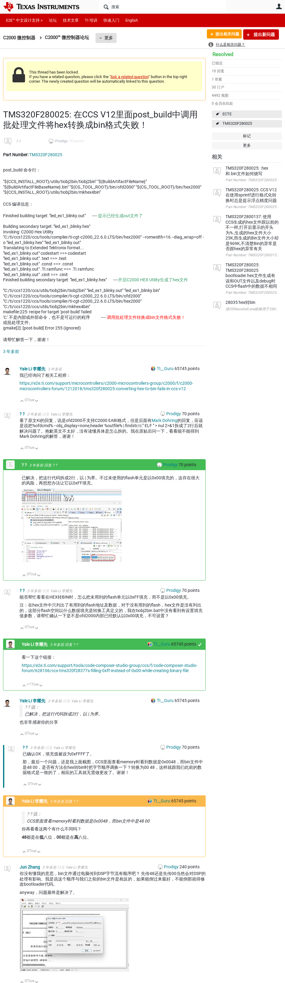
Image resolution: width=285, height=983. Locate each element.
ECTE (227, 114)
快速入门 (111, 20)
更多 (108, 37)
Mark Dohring (164, 420)
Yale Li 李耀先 (33, 368)
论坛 (53, 20)
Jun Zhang (30, 867)
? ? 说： (32, 707)
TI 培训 (91, 20)
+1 (200, 644)
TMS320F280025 (237, 123)
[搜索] (162, 6)
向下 (36, 401)
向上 (22, 401)
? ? (18, 141)
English (131, 20)
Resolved (222, 54)
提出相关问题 (225, 34)
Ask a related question (129, 76)
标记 (247, 136)
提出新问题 (264, 34)
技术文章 (71, 20)
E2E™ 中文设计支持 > (24, 20)
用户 (279, 6)
